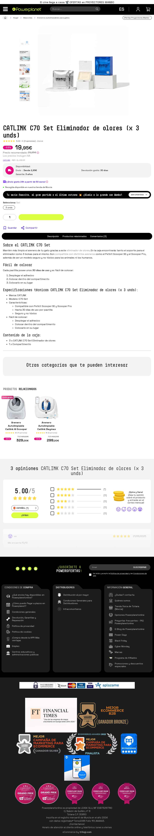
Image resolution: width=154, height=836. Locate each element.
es (121, 9)
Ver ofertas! (139, 195)
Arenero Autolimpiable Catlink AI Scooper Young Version (16, 427)
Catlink (6, 160)
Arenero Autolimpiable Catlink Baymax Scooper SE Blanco (46, 427)
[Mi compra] (148, 9)
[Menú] (5, 9)
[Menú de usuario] (138, 9)
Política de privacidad (119, 573)
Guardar (12, 227)
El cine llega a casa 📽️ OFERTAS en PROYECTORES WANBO (77, 2)
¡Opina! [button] (24, 515)
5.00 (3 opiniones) (26, 141)
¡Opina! (40, 141)
